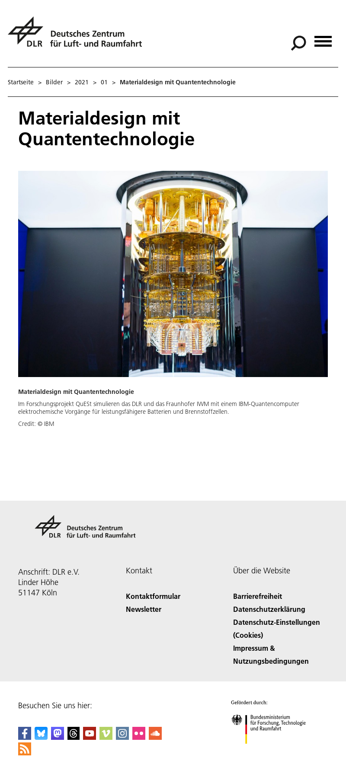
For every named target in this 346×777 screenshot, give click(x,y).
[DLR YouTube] (89, 737)
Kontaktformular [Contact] (153, 596)
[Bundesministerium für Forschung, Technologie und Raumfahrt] (273, 751)
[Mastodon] (57, 737)
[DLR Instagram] (122, 737)
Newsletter (143, 609)
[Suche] (298, 43)
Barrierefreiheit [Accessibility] (257, 596)
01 (104, 82)
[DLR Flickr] (138, 737)
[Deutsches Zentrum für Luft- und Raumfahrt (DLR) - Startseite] (78, 36)
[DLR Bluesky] (41, 737)
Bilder (54, 82)
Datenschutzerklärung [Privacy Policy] (269, 609)
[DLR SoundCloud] (155, 737)
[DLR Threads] (73, 737)
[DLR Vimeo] (105, 737)
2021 (82, 82)
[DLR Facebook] (24, 737)
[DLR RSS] (24, 753)
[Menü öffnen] (323, 38)
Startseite (21, 82)
